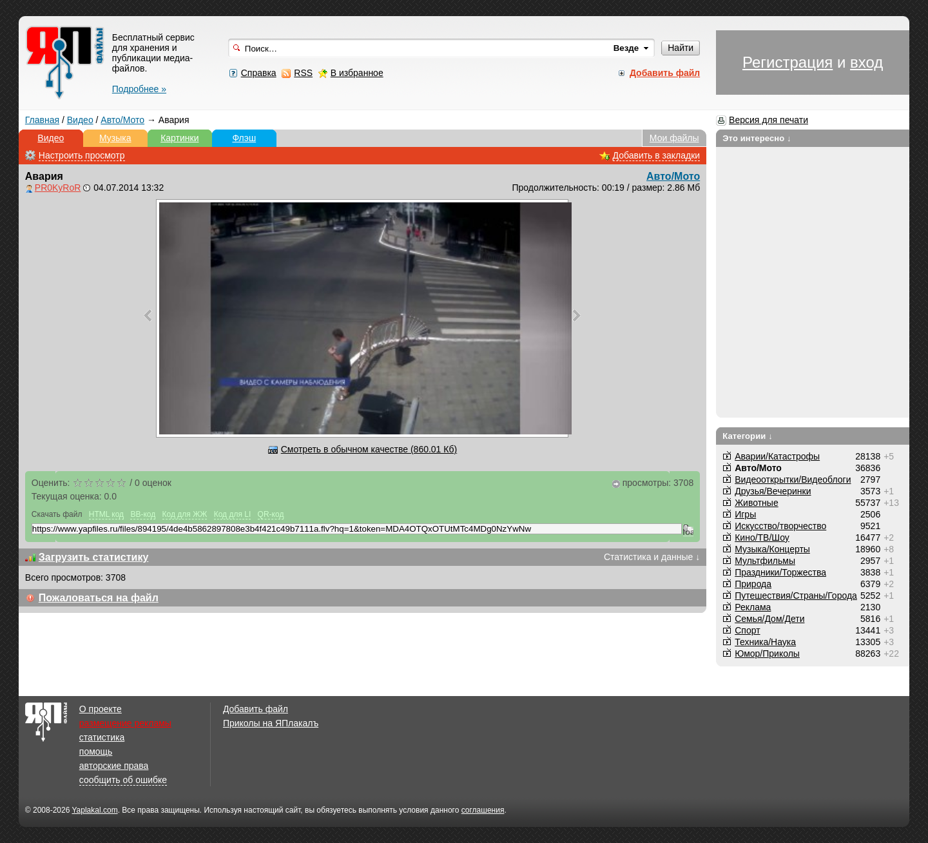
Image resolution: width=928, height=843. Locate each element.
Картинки (179, 138)
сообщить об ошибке (123, 780)
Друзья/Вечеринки (773, 491)
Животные (756, 503)
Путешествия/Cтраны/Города (796, 595)
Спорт (747, 630)
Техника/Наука (765, 642)
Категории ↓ (747, 436)
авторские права (114, 766)
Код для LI (232, 514)
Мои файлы (674, 138)
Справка (258, 73)
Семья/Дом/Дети (769, 619)
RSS (303, 73)
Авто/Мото (122, 120)
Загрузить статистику (94, 557)
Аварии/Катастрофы (777, 456)
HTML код (106, 514)
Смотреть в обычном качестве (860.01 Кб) (369, 449)
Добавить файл (255, 709)
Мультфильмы (765, 561)
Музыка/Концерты (772, 549)
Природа (753, 584)
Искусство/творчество (780, 526)
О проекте (100, 709)
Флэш (244, 138)
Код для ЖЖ (185, 514)
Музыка (115, 138)
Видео (80, 120)
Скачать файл (57, 514)
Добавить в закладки (657, 155)
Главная (42, 120)
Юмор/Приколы (767, 653)
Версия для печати (768, 120)
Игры (745, 514)
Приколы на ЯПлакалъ (270, 723)
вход (866, 62)
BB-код (142, 514)
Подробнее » (139, 89)
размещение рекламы (125, 723)
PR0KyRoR (58, 187)
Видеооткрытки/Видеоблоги (793, 479)
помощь (96, 751)
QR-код (271, 514)
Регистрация (787, 62)
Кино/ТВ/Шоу (762, 537)
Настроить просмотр (82, 155)
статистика (101, 737)
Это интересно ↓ (756, 138)
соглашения (483, 810)
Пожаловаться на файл (99, 597)
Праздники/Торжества (780, 572)
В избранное (357, 73)
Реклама (753, 607)
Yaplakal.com (94, 810)
